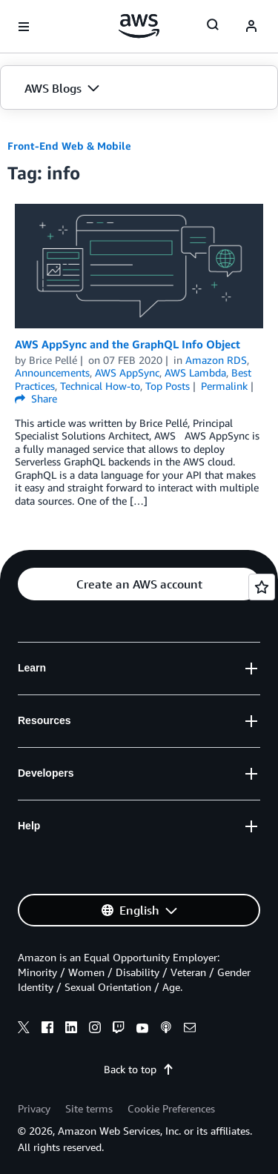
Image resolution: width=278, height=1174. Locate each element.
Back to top (139, 1069)
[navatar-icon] (251, 27)
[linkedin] (71, 1029)
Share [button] (36, 398)
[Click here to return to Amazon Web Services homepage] (139, 26)
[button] (139, 88)
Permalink (224, 385)
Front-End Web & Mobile (69, 145)
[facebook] (47, 1029)
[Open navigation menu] (24, 27)
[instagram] (95, 1029)
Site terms (89, 1108)
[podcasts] (166, 1029)
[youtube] (142, 1029)
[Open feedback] (261, 587)
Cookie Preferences (171, 1108)
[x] (24, 1029)
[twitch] (119, 1029)
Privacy (34, 1108)
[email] (190, 1029)
